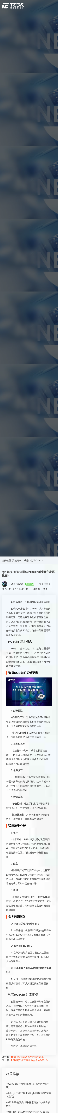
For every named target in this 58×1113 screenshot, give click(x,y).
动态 (26, 560)
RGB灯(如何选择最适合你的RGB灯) (29, 1060)
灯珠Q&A (36, 560)
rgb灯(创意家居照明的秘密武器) (28, 1056)
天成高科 (16, 560)
